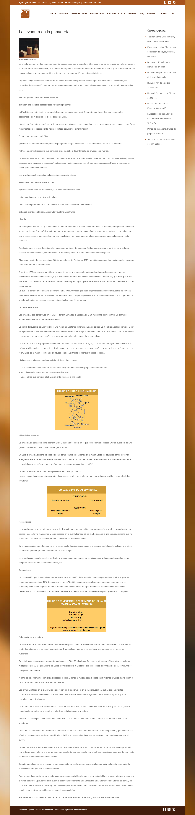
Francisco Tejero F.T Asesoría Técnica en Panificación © (42, 810)
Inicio (53, 13)
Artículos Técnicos (116, 13)
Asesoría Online (79, 13)
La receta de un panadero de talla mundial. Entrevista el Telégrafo (160, 118)
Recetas (132, 13)
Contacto (163, 13)
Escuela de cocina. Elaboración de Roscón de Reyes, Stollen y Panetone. (161, 52)
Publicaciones (97, 13)
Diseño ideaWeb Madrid (77, 810)
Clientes (151, 13)
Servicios (63, 13)
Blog (141, 13)
